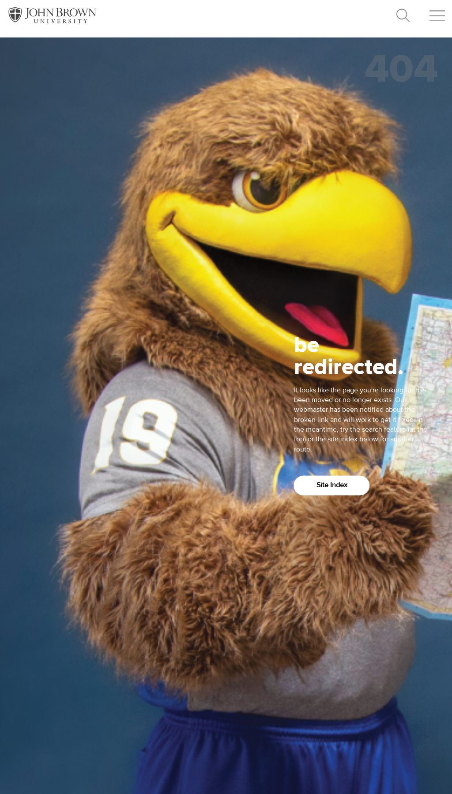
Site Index (331, 485)
